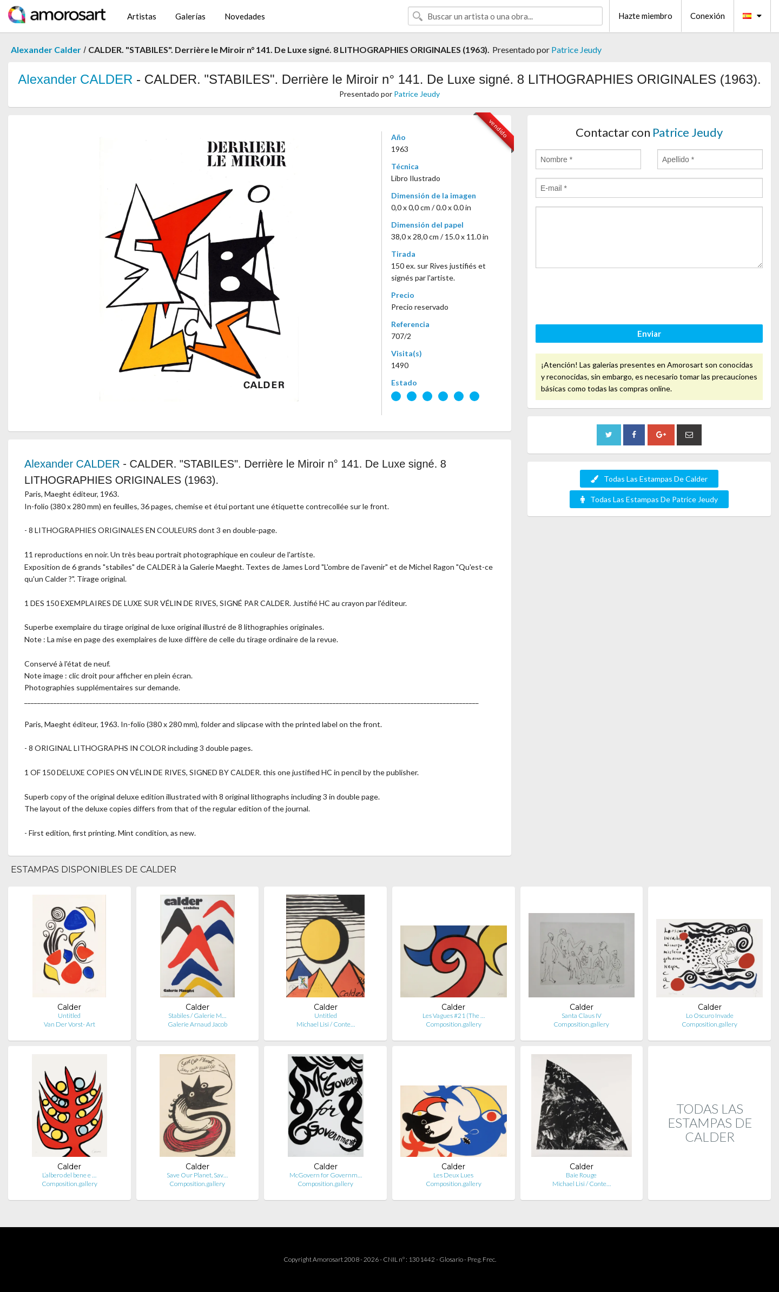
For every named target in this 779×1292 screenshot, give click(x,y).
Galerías (190, 16)
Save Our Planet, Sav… (197, 1175)
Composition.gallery (453, 1024)
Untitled (69, 1015)
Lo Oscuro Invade (710, 1015)
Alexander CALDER (75, 79)
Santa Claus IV (582, 1015)
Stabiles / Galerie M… (197, 1015)
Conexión (707, 16)
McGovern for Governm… (325, 1175)
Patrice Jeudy (576, 49)
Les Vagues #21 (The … (453, 1015)
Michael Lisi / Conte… (325, 1024)
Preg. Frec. (481, 1259)
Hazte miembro (645, 16)
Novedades (245, 16)
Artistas (141, 16)
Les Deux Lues (453, 1175)
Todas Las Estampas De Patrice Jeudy (649, 499)
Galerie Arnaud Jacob (197, 1024)
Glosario (451, 1259)
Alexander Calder (46, 49)
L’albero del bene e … (69, 1175)
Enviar (649, 333)
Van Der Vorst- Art (69, 1024)
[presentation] (618, 298)
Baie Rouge (581, 1175)
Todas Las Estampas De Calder (649, 478)
